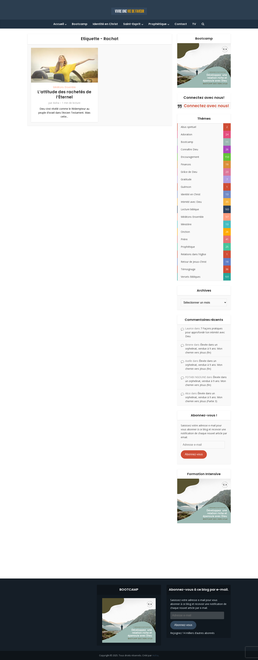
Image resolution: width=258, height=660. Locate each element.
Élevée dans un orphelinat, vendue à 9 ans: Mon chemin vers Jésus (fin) (203, 348)
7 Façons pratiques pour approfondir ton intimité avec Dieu (205, 332)
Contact (181, 24)
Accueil (58, 24)
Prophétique (158, 24)
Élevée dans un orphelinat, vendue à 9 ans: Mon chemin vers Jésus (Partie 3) (203, 397)
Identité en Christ (105, 24)
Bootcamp (79, 24)
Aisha (56, 103)
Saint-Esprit (132, 24)
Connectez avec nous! (203, 97)
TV (194, 24)
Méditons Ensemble (64, 87)
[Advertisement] (129, 548)
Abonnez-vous (194, 454)
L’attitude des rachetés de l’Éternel (64, 94)
